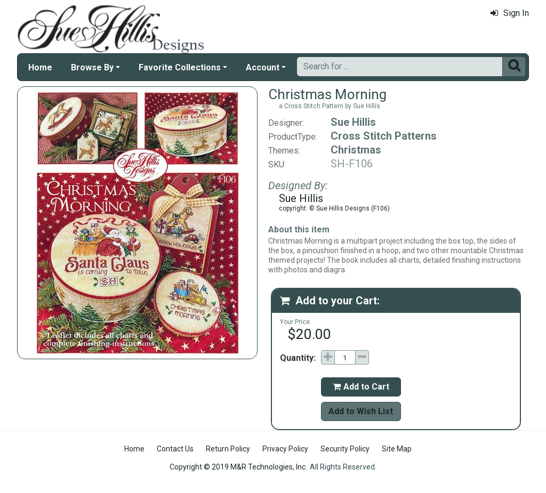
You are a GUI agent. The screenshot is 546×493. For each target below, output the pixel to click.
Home (40, 67)
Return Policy (228, 448)
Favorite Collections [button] (180, 67)
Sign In (510, 13)
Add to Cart (361, 387)
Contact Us (175, 448)
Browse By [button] (92, 67)
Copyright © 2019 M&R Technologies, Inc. (238, 467)
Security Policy (345, 448)
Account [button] (262, 67)
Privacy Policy (285, 448)
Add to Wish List (360, 411)
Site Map (397, 448)
